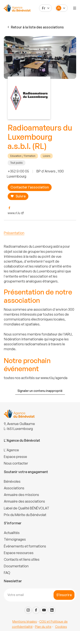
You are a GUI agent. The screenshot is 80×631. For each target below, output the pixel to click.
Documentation (16, 566)
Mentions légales (24, 621)
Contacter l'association (29, 187)
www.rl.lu (14, 213)
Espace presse (15, 456)
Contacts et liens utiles (21, 559)
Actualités (12, 533)
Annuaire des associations (24, 501)
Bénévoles (12, 481)
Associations (14, 488)
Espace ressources (18, 553)
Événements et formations (25, 546)
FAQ (7, 573)
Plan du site (43, 626)
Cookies (61, 626)
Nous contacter (16, 463)
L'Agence (11, 450)
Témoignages (15, 539)
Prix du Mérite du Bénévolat (25, 515)
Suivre (18, 196)
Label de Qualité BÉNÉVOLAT (26, 508)
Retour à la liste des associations (35, 27)
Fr (43, 8)
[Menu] (74, 8)
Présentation (14, 233)
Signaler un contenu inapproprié (40, 391)
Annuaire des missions (21, 495)
